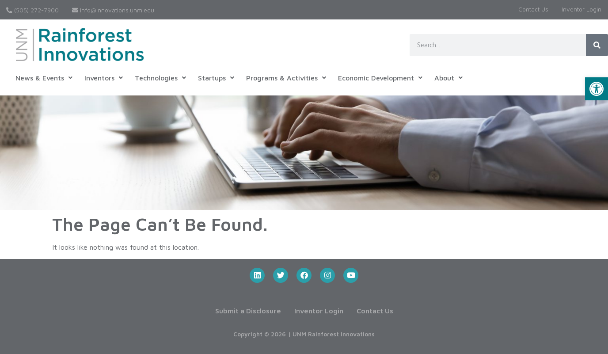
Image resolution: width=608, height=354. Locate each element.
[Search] (597, 45)
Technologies (160, 78)
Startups (216, 78)
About (448, 78)
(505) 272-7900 (32, 10)
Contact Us (533, 9)
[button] (596, 88)
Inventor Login (581, 9)
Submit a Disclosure (248, 311)
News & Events (43, 78)
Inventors (103, 78)
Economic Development (380, 78)
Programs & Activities (286, 78)
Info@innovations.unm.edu (113, 10)
